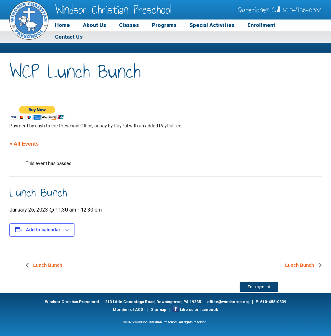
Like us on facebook (199, 309)
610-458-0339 (302, 10)
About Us (94, 25)
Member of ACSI (129, 309)
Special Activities (212, 25)
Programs (164, 25)
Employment (259, 287)
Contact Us (69, 37)
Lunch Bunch (47, 265)
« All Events (24, 144)
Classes (129, 25)
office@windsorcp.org (228, 302)
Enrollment (261, 25)
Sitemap (158, 309)
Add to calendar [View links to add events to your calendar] (43, 229)
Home (62, 25)
